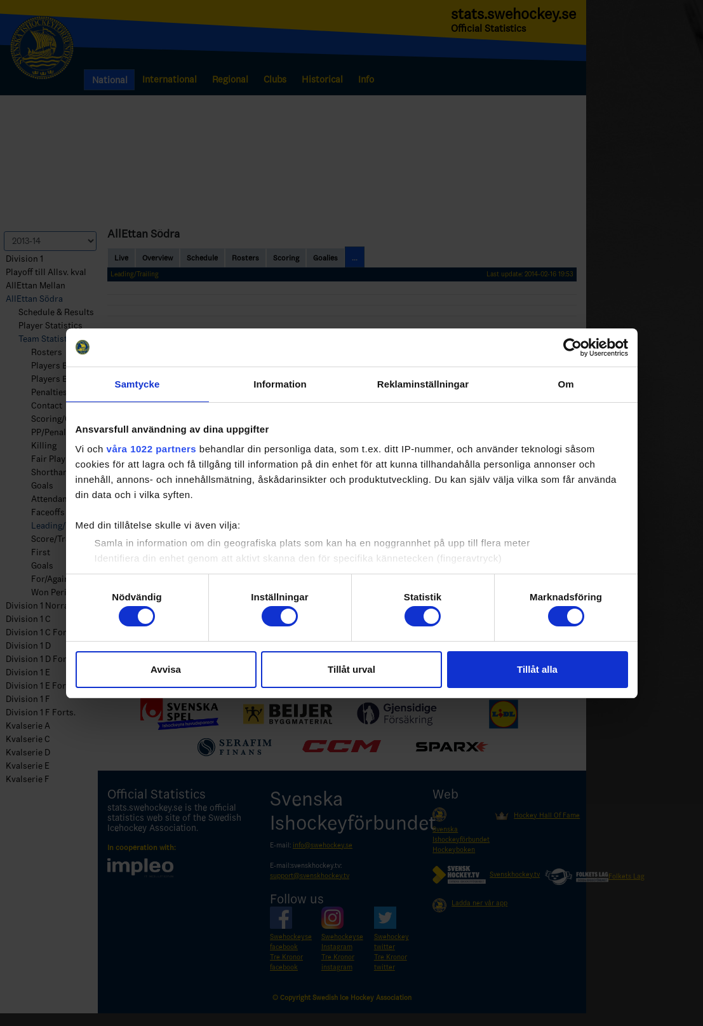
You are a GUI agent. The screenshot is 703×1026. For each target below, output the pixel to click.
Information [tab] (280, 384)
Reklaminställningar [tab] (423, 384)
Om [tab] (565, 384)
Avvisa (166, 669)
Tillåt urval (351, 669)
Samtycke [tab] (137, 384)
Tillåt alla (537, 669)
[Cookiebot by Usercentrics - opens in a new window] (572, 347)
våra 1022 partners (152, 448)
